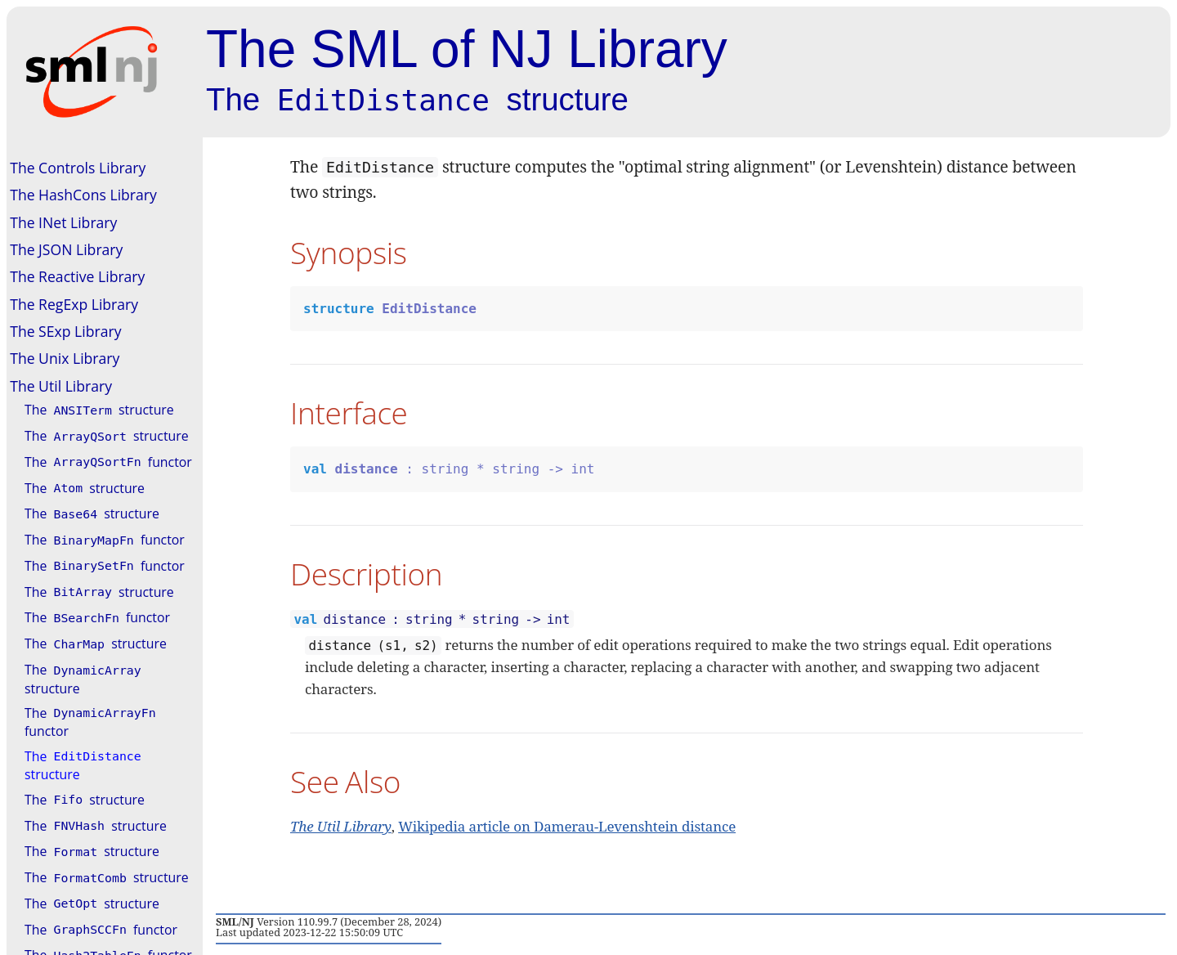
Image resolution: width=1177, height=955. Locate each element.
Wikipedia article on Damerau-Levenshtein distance (567, 826)
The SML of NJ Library (466, 49)
